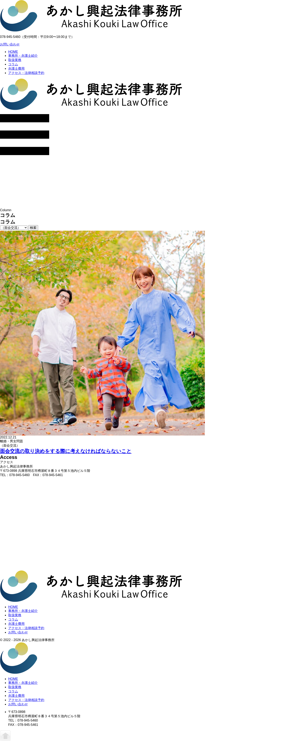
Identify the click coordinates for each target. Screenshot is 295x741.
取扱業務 (14, 60)
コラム (13, 64)
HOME (13, 51)
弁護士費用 (16, 68)
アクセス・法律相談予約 (26, 73)
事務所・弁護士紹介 (23, 55)
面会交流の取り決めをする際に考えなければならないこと (66, 451)
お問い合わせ (10, 44)
